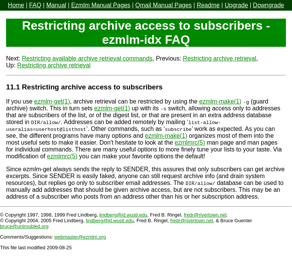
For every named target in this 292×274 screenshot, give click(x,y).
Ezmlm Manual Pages (100, 5)
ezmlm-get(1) (52, 101)
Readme (208, 5)
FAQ (35, 5)
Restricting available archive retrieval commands (87, 58)
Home (16, 5)
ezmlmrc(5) (190, 142)
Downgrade (268, 5)
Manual (56, 5)
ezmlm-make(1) (220, 101)
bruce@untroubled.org (24, 226)
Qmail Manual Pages (163, 5)
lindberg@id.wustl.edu (123, 215)
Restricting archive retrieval (219, 58)
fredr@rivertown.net (205, 215)
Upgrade (236, 5)
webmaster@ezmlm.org (80, 237)
